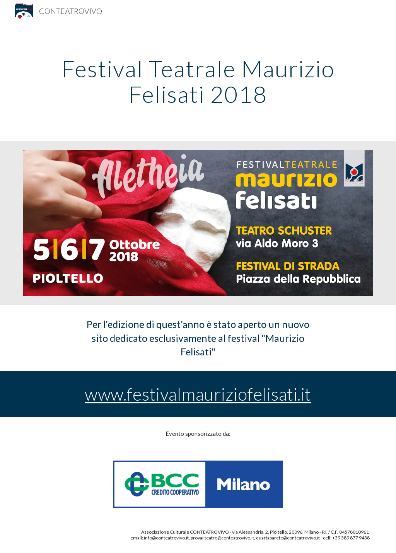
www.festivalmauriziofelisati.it (198, 394)
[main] (198, 81)
